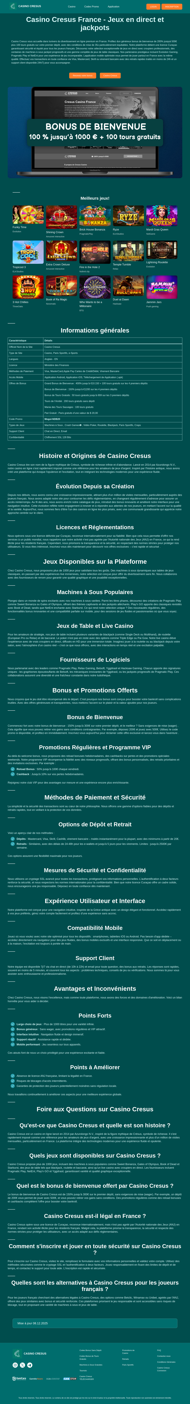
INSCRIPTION (172, 6)
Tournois (83, 1370)
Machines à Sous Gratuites (91, 1365)
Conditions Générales (166, 1362)
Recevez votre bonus (82, 75)
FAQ (159, 1350)
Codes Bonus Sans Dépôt (90, 1350)
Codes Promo (91, 6)
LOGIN (153, 6)
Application (113, 6)
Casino (71, 6)
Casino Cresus (110, 75)
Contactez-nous (164, 1356)
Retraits (125, 1359)
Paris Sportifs (128, 1365)
